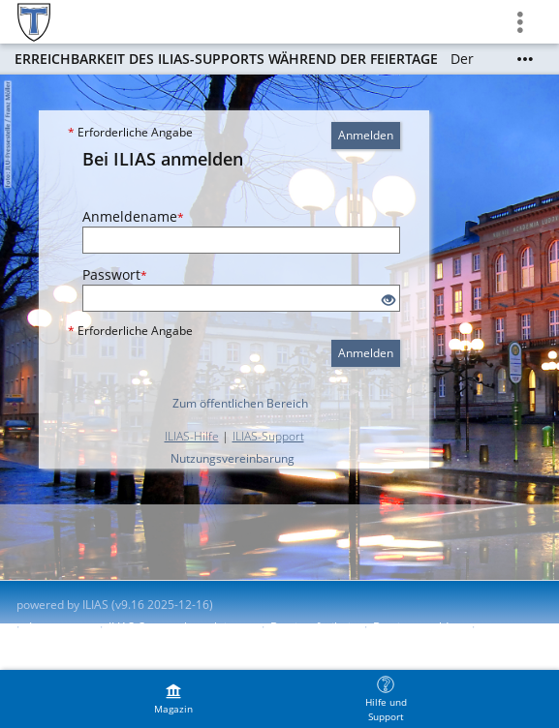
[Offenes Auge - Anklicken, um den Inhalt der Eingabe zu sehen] (388, 300)
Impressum (59, 627)
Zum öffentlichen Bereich (240, 403)
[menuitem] (173, 699)
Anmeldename (133, 216)
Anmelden (365, 135)
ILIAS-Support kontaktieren (180, 627)
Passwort (114, 274)
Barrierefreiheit (312, 627)
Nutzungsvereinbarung (233, 458)
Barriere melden (417, 627)
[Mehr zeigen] (525, 59)
